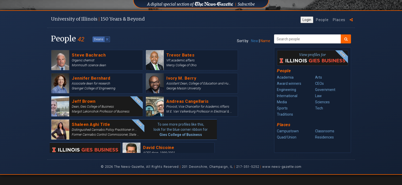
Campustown (288, 131)
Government (325, 90)
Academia (285, 77)
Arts (318, 77)
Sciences (322, 102)
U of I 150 (98, 19)
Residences (324, 137)
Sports (282, 108)
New (254, 41)
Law (318, 96)
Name (265, 41)
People (322, 20)
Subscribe (246, 4)
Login (307, 20)
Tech (319, 108)
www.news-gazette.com (282, 167)
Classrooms (324, 131)
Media (282, 102)
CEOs (319, 83)
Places (339, 20)
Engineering (286, 90)
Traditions (285, 114)
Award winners (289, 83)
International (287, 96)
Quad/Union (286, 137)
